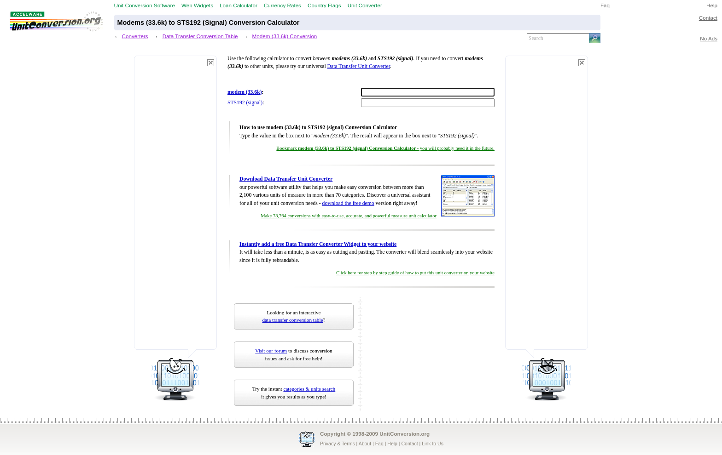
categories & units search (309, 389)
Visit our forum (271, 350)
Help (711, 5)
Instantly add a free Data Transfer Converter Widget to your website (317, 244)
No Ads (708, 38)
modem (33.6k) (244, 92)
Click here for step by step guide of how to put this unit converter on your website (415, 272)
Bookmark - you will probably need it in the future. (385, 148)
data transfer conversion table (292, 320)
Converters (135, 36)
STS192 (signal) (244, 103)
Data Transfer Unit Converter (358, 66)
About (365, 443)
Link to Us (432, 443)
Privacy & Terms (337, 443)
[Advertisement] (175, 207)
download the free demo (348, 203)
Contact (708, 18)
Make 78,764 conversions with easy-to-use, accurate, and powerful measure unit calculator (349, 215)
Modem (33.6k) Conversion (284, 36)
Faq (605, 5)
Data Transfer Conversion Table (200, 36)
